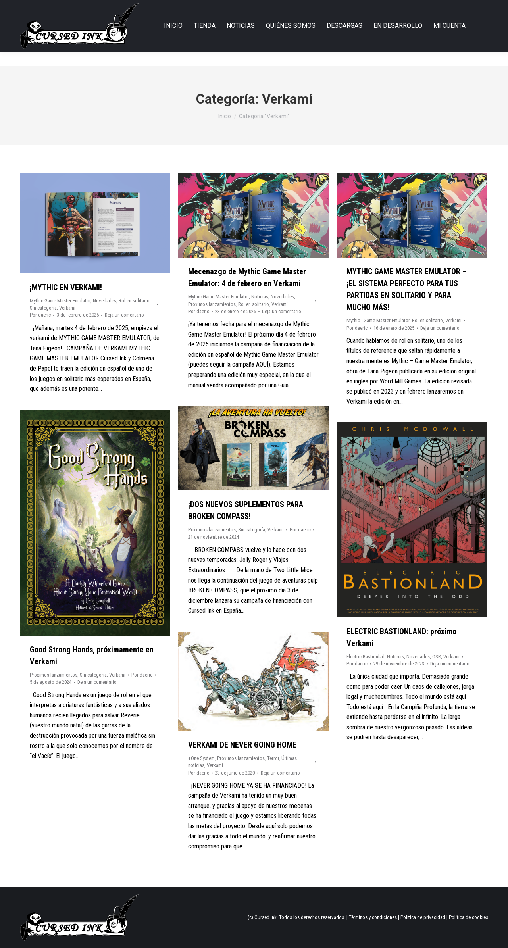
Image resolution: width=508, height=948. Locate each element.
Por (40, 315)
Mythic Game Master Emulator (60, 301)
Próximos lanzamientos (212, 304)
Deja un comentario (124, 315)
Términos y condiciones (373, 917)
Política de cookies (468, 917)
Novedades (104, 301)
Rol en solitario (134, 301)
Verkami (67, 308)
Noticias (259, 297)
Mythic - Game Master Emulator (378, 320)
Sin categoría (43, 308)
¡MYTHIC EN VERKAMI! (66, 287)
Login (461, 7)
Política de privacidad (422, 917)
